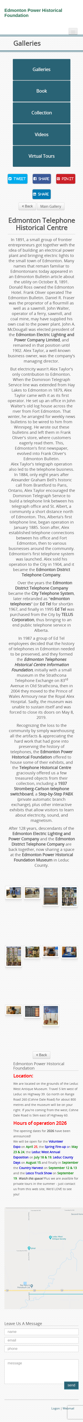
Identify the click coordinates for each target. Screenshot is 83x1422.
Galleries (41, 69)
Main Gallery (50, 206)
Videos (41, 134)
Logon (55, 1408)
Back (27, 206)
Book (41, 91)
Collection (41, 113)
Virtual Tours (42, 156)
